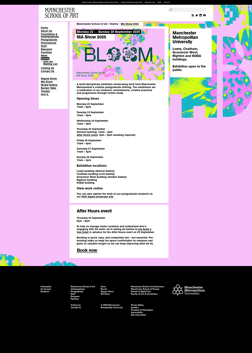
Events (45, 58)
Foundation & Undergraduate (50, 35)
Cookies (135, 307)
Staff (159, 2)
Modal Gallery (49, 84)
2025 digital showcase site (97, 196)
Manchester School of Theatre (145, 289)
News (44, 55)
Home (44, 27)
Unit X (44, 94)
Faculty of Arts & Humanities (144, 294)
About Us (46, 31)
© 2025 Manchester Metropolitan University (112, 306)
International (48, 42)
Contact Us (47, 71)
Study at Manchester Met (131, 2)
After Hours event (87, 135)
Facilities (46, 52)
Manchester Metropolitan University (189, 290)
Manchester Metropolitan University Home (100, 2)
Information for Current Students (46, 289)
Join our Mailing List (50, 62)
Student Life (150, 2)
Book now (87, 250)
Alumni (167, 2)
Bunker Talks (48, 88)
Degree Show (49, 78)
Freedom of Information (142, 310)
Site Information (138, 315)
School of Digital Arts (141, 291)
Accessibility (137, 312)
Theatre (45, 91)
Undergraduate (78, 289)
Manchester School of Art (62, 13)
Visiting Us (47, 68)
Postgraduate (49, 39)
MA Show (46, 81)
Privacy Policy (137, 305)
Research (46, 49)
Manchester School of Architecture (147, 286)
